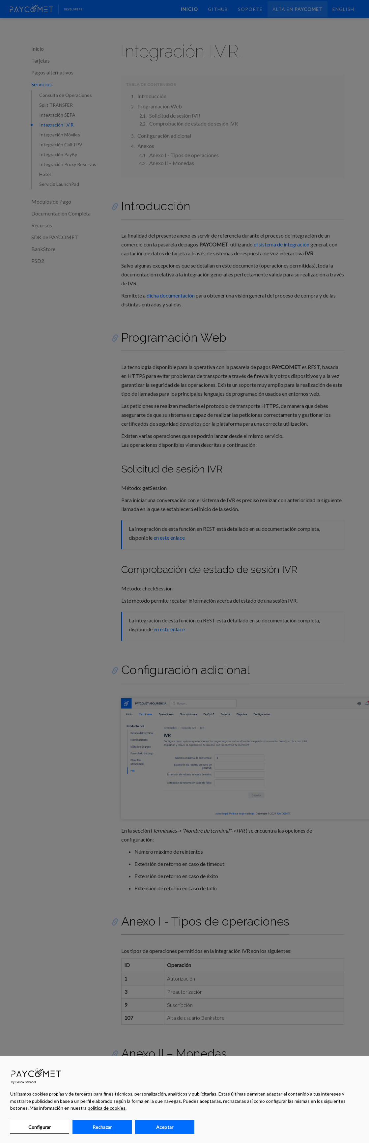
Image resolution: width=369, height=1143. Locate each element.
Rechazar (102, 1127)
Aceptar (164, 1127)
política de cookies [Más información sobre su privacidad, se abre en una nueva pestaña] (107, 1108)
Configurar (39, 1127)
